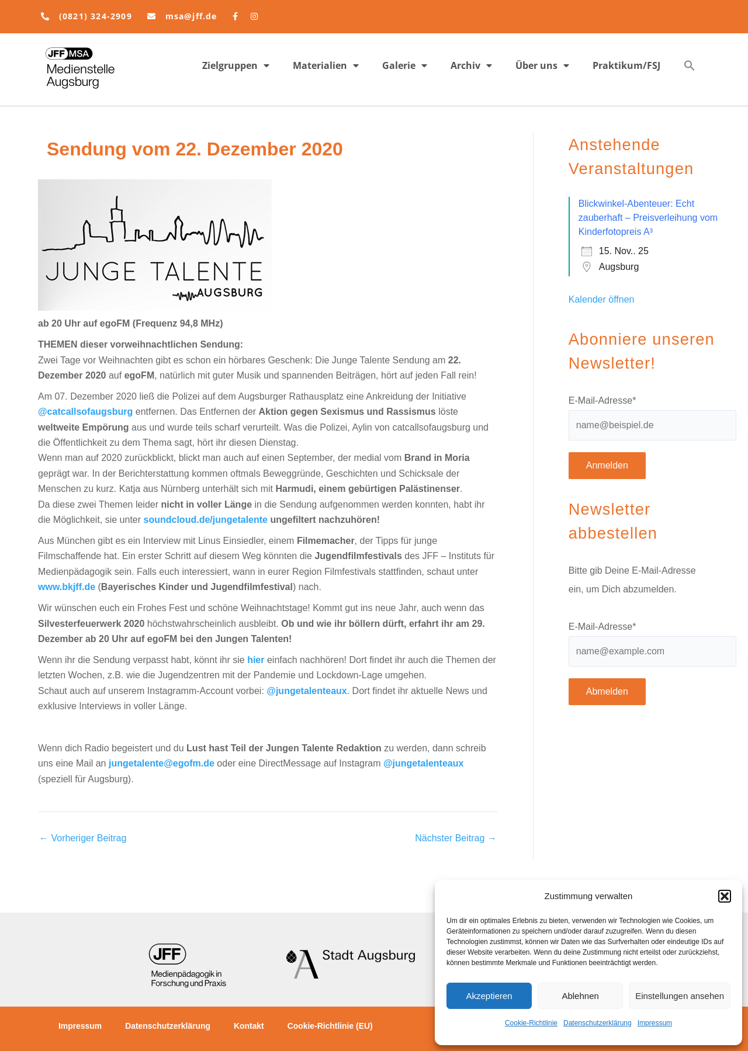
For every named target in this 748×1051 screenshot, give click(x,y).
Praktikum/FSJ (626, 65)
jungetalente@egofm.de (161, 763)
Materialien (326, 65)
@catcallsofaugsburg (85, 412)
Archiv (471, 65)
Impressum (655, 1023)
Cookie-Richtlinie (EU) (332, 1026)
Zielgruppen (235, 65)
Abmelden (607, 691)
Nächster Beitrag (456, 838)
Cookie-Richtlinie (531, 1023)
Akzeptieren (489, 996)
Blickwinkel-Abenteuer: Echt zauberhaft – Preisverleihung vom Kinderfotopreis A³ (648, 218)
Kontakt (250, 1026)
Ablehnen (580, 996)
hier (255, 660)
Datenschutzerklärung (597, 1023)
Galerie (404, 65)
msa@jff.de (191, 16)
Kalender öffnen (602, 299)
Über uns (542, 65)
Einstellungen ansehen (679, 996)
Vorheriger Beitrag (82, 838)
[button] (724, 896)
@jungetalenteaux (306, 691)
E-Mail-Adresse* (602, 400)
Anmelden (607, 465)
